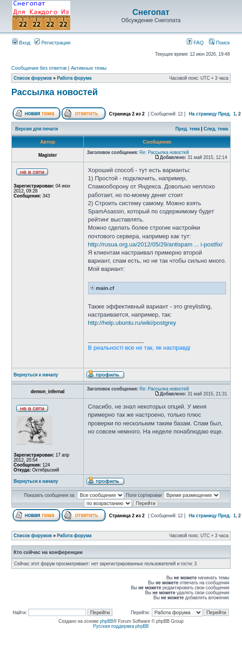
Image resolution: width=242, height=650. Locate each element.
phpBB (106, 621)
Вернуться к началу (36, 374)
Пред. (224, 113)
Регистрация (52, 42)
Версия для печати (36, 128)
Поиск (219, 42)
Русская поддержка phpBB (121, 626)
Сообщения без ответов (39, 68)
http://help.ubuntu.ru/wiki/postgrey (132, 322)
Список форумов (33, 78)
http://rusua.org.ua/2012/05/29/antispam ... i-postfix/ (155, 244)
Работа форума (74, 78)
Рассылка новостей (54, 92)
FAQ (195, 42)
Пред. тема (187, 128)
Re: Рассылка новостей (164, 152)
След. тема (215, 128)
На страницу (203, 113)
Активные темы (88, 68)
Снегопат (150, 12)
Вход (21, 42)
